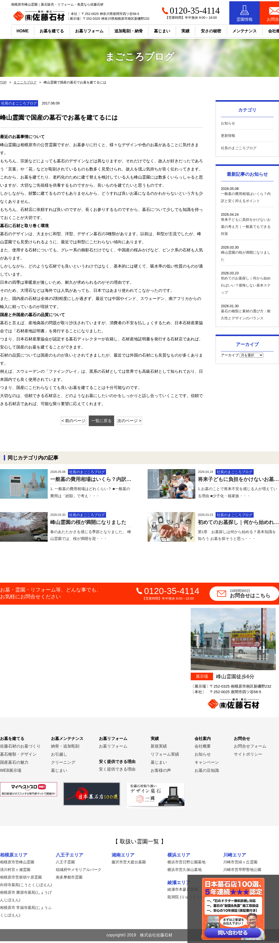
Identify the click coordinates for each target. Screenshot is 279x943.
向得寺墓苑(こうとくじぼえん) (26, 886)
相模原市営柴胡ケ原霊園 (21, 879)
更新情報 (228, 136)
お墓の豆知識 (207, 772)
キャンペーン (207, 764)
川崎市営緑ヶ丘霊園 (240, 864)
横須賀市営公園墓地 (240, 891)
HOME (11, 30)
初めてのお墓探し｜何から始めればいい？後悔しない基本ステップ (246, 285)
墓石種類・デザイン (18, 756)
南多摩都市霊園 (69, 879)
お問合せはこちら (254, 595)
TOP (3, 82)
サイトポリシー (248, 756)
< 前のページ (68, 421)
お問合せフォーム (250, 748)
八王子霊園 (65, 864)
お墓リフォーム (78, 30)
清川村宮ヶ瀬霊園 (15, 871)
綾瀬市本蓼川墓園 (182, 891)
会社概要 (203, 748)
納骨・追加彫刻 (65, 748)
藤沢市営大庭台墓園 (129, 864)
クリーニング (63, 764)
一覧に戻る (101, 421)
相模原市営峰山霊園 (17, 864)
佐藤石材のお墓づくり (20, 748)
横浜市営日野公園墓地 (186, 864)
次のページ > (135, 421)
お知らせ (228, 123)
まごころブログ (23, 82)
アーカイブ (230, 355)
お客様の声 (161, 772)
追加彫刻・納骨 (117, 30)
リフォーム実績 (165, 756)
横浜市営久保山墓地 (184, 871)
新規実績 (159, 748)
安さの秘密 (200, 30)
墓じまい (59, 772)
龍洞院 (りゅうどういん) (188, 899)
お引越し (59, 756)
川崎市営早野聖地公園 (242, 871)
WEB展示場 (10, 772)
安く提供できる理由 (117, 771)
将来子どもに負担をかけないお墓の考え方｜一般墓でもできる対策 (246, 226)
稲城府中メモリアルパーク (78, 871)
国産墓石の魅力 (14, 764)
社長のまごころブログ (238, 148)
